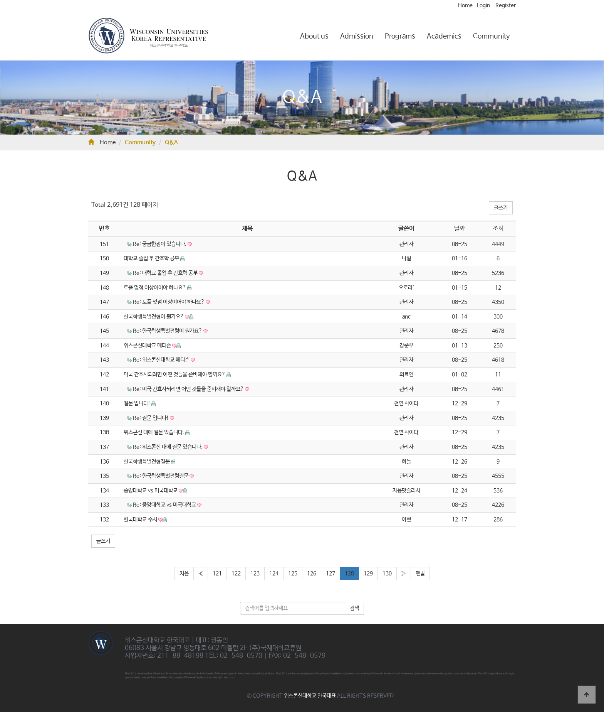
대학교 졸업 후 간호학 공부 (152, 258)
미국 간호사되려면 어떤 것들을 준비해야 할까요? (175, 374)
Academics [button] (444, 36)
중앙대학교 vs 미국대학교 (151, 491)
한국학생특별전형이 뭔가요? (154, 317)
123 (255, 573)
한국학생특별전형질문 (147, 462)
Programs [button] (400, 36)
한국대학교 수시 (141, 519)
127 (330, 573)
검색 (354, 608)
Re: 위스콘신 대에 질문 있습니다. (168, 447)
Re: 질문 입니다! (151, 418)
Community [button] (491, 36)
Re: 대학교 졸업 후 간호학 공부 (166, 273)
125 (292, 573)
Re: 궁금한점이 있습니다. (160, 244)
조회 (498, 228)
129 (368, 573)
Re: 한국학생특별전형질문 (161, 476)
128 (349, 573)
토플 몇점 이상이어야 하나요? (155, 288)
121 (217, 573)
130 (387, 573)
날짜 (459, 228)
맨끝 (420, 573)
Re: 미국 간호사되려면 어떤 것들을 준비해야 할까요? (189, 389)
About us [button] (314, 36)
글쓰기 (501, 208)
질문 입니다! (137, 403)
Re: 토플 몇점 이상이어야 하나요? (169, 302)
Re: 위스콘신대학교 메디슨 (162, 360)
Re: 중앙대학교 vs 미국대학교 (165, 505)
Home (465, 5)
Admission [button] (356, 36)
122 (236, 573)
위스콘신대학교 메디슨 (148, 346)
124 (274, 573)
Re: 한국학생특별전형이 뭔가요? (168, 331)
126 (311, 573)
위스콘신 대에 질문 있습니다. (154, 432)
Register (505, 5)
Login (483, 5)
